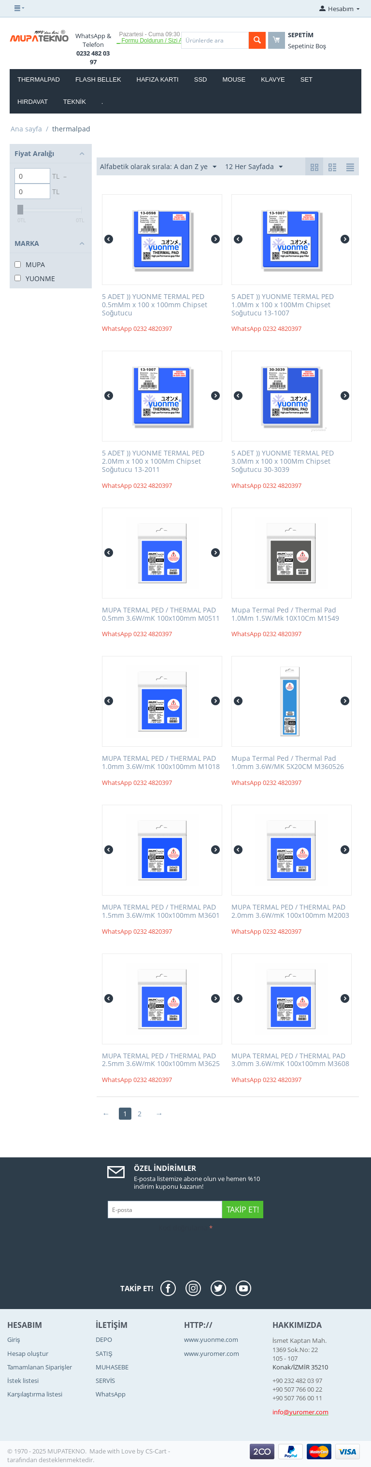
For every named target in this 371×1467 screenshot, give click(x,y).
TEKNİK (74, 101)
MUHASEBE (112, 1367)
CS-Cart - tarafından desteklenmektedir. (88, 1455)
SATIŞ (104, 1353)
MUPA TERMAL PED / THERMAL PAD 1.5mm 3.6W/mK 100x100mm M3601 (161, 911)
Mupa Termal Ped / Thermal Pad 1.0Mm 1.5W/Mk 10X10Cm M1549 (285, 614)
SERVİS (105, 1380)
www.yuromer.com (211, 1353)
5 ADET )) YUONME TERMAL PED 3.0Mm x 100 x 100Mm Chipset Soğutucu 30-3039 (282, 461)
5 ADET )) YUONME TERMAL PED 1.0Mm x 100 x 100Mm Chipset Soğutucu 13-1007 (282, 305)
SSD (200, 79)
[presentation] (80, 1253)
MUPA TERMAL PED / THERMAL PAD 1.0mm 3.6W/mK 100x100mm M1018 (161, 763)
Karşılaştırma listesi (34, 1394)
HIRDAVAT (32, 101)
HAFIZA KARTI (158, 79)
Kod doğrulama (183, 1227)
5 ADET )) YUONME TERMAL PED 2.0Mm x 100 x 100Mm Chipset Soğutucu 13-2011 (153, 461)
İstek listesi (23, 1380)
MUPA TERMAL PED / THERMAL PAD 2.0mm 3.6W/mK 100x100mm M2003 (290, 911)
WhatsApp (111, 1394)
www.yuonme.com (211, 1339)
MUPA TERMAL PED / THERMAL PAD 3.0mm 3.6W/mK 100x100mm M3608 (290, 1060)
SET (306, 79)
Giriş (13, 1339)
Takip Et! (243, 1209)
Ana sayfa (26, 128)
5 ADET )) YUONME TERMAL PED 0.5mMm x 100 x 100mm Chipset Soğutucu (154, 305)
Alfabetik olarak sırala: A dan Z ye (158, 167)
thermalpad (38, 79)
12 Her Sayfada (254, 167)
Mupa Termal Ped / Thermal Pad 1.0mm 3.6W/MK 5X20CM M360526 (287, 763)
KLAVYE (273, 79)
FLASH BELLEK (98, 79)
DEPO (104, 1339)
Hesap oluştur (27, 1353)
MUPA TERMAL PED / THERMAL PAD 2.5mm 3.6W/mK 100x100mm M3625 (161, 1060)
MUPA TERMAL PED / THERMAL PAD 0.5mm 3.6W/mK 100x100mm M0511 (161, 614)
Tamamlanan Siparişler (39, 1367)
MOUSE (233, 79)
